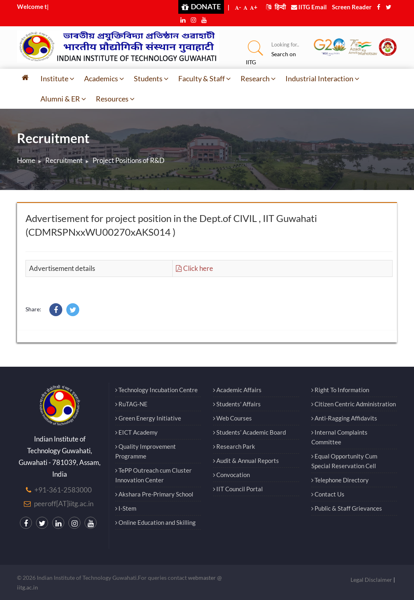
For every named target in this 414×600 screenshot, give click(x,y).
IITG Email (309, 7)
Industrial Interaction (322, 78)
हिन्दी (276, 7)
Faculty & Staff (204, 78)
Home (26, 160)
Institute (57, 78)
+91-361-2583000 (63, 490)
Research (258, 78)
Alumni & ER (63, 98)
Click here (194, 268)
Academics (104, 78)
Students (151, 78)
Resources (115, 98)
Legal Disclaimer (371, 579)
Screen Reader (352, 7)
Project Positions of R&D (129, 160)
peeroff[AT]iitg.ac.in (63, 503)
